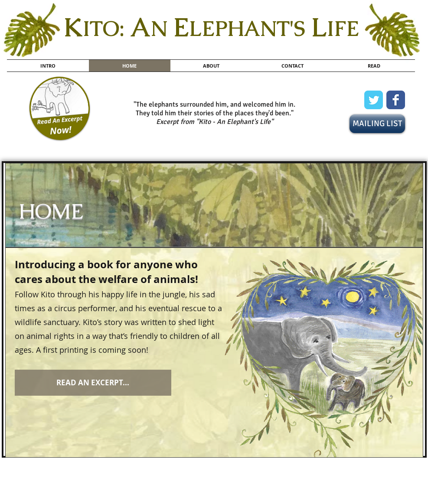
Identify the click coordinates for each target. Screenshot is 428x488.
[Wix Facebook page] (395, 100)
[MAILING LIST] (377, 123)
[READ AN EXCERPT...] (93, 383)
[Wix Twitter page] (373, 100)
